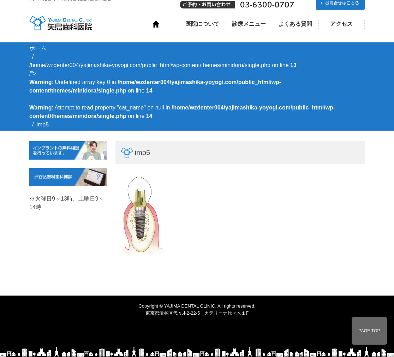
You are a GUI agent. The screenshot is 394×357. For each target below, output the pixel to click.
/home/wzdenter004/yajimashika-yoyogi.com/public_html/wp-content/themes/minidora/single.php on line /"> (182, 90)
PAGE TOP (369, 330)
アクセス (341, 24)
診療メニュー (249, 24)
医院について (202, 24)
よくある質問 (295, 24)
